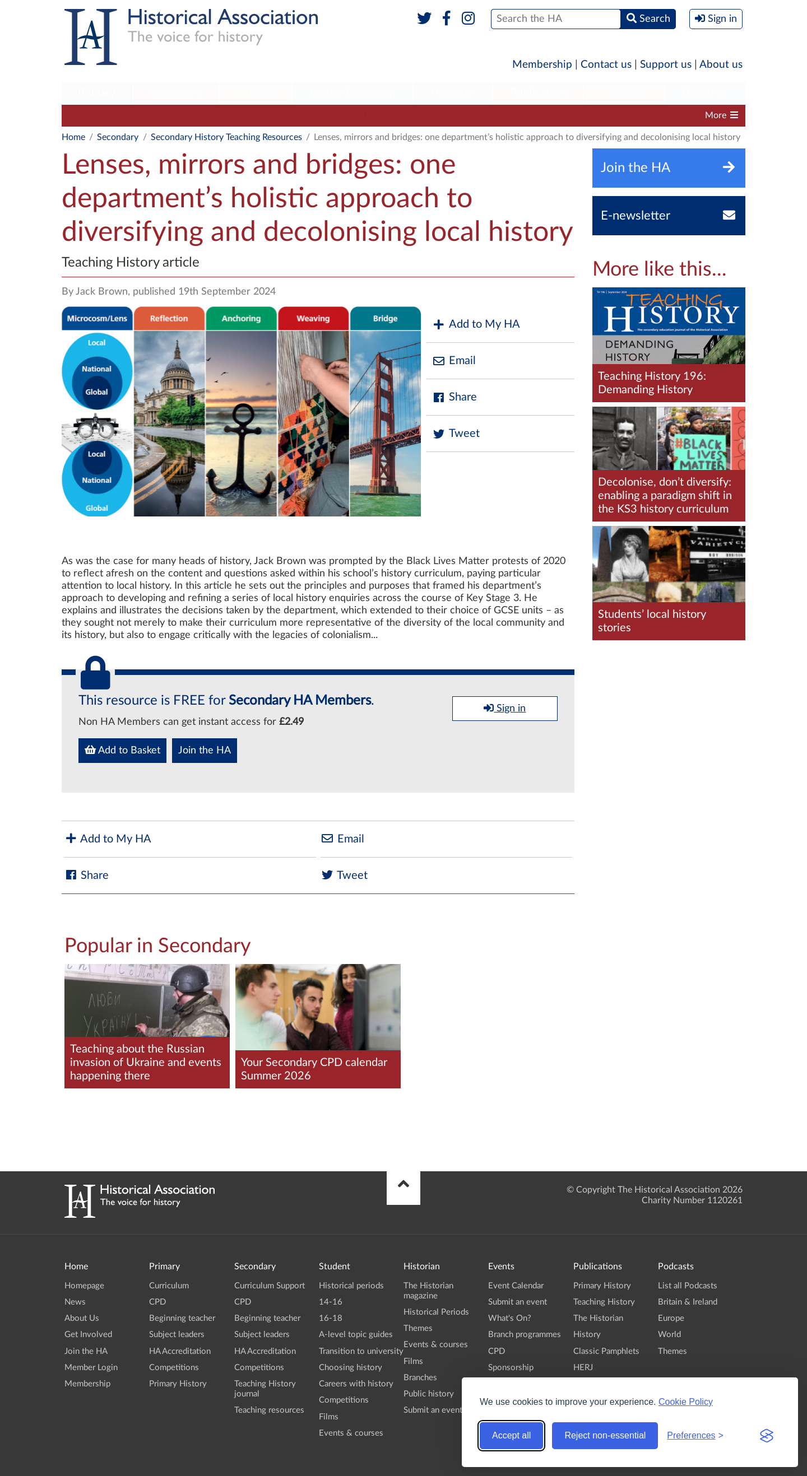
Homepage (84, 1286)
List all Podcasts (687, 1286)
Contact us (606, 64)
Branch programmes (524, 1334)
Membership (542, 64)
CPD (172, 115)
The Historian (598, 1318)
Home (73, 137)
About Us (81, 1318)
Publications (540, 93)
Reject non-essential (605, 1435)
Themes (418, 1328)
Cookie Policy (685, 1402)
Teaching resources (269, 1410)
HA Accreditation (396, 115)
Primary (96, 93)
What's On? (509, 1318)
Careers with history (356, 1384)
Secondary (176, 93)
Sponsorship (511, 1367)
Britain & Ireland (687, 1302)
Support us (666, 64)
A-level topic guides (356, 1334)
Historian (452, 93)
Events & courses (351, 1433)
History (587, 1334)
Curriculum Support (106, 115)
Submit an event (433, 1410)
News (75, 1302)
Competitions (473, 115)
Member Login (91, 1367)
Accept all (511, 1435)
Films (328, 1417)
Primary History (178, 1384)
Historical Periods (436, 1312)
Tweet (456, 434)
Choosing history (350, 1367)
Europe (671, 1318)
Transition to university (361, 1351)
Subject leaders (315, 115)
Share (454, 397)
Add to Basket (122, 750)
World (669, 1334)
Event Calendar (516, 1286)
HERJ (583, 1367)
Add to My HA (476, 324)
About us (721, 64)
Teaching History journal (564, 115)
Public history (429, 1394)
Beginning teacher (233, 115)
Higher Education (352, 93)
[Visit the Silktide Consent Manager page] (766, 1435)
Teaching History (604, 1302)
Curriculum (169, 1286)
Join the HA (204, 751)
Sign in (505, 708)
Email (454, 361)
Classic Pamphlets (606, 1351)
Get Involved (88, 1334)
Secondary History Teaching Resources (226, 137)
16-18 (330, 1318)
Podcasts (626, 93)
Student (255, 93)
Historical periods (351, 1286)
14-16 (330, 1302)
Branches (706, 93)
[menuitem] (97, 93)
